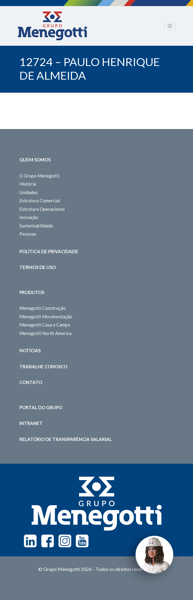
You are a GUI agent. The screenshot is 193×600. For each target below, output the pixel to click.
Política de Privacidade (48, 251)
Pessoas (27, 234)
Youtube (82, 541)
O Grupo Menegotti (39, 175)
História (27, 184)
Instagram (64, 541)
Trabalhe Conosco (43, 366)
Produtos (31, 292)
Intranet (31, 423)
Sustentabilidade (36, 225)
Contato (30, 382)
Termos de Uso (37, 267)
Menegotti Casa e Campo (44, 324)
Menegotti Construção (42, 308)
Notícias (30, 350)
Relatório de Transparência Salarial (65, 439)
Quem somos (35, 159)
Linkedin (30, 541)
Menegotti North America (45, 333)
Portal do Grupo (40, 407)
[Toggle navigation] (170, 26)
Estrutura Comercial (39, 200)
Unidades (28, 192)
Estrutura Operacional (42, 209)
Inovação (28, 217)
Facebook (47, 541)
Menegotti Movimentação (45, 316)
